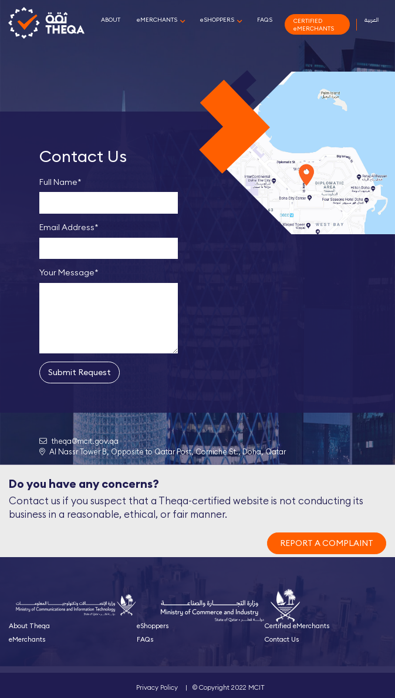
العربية (371, 19)
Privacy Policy (157, 687)
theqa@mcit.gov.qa (79, 441)
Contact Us (282, 639)
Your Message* (69, 272)
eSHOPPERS (217, 19)
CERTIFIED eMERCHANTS (313, 25)
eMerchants (27, 639)
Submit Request (79, 372)
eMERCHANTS (157, 19)
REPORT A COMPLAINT (326, 543)
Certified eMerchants (297, 626)
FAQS (264, 19)
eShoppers (152, 626)
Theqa (46, 24)
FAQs (145, 639)
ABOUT (110, 19)
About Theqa (29, 626)
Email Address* (69, 227)
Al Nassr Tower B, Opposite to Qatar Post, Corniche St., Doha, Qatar (162, 451)
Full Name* (60, 182)
